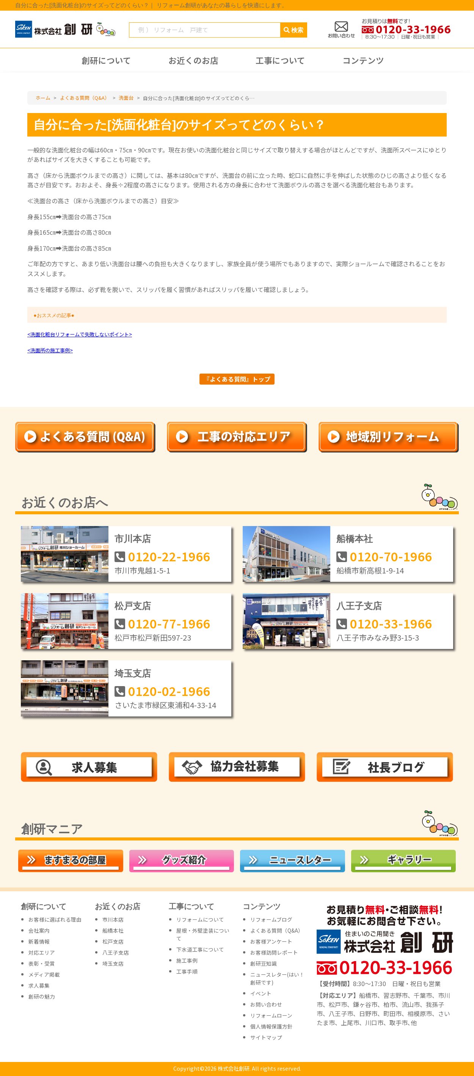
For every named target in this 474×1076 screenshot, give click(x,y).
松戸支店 (133, 606)
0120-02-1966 (169, 690)
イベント (261, 993)
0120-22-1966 (169, 556)
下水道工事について (200, 949)
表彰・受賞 (41, 963)
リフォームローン (271, 1015)
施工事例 (187, 960)
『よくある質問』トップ (237, 378)
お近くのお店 (193, 60)
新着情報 (39, 941)
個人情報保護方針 (271, 1026)
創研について (106, 60)
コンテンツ (363, 60)
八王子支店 (359, 606)
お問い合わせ (266, 1004)
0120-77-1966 (169, 623)
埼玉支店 (133, 673)
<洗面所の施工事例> (50, 350)
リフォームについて (200, 919)
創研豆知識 (263, 963)
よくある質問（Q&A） (276, 930)
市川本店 (133, 539)
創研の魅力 (41, 996)
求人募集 (39, 985)
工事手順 (187, 971)
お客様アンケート (271, 941)
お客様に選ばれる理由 (55, 919)
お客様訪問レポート (274, 952)
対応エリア (41, 952)
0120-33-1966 (391, 623)
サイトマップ (266, 1037)
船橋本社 (354, 539)
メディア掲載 (44, 974)
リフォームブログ (271, 919)
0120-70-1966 (391, 556)
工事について (280, 60)
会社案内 (39, 930)
